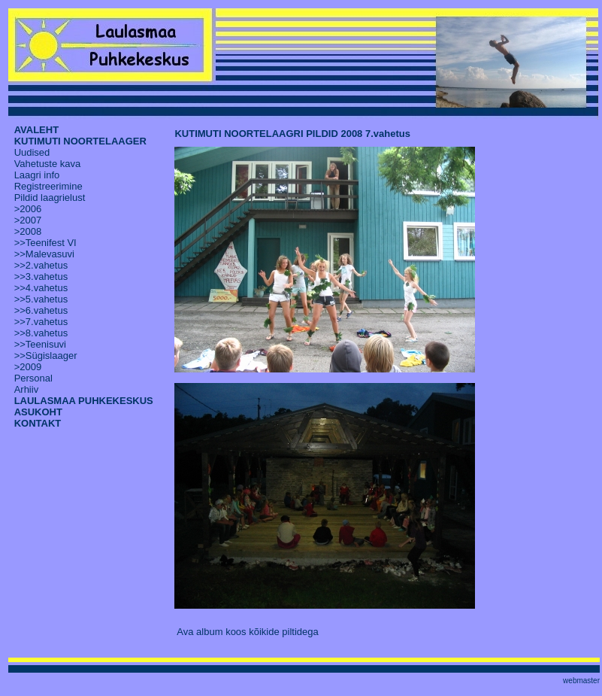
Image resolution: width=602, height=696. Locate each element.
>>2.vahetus (41, 265)
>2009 (28, 366)
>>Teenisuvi (40, 344)
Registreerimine (48, 186)
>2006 (28, 208)
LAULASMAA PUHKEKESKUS (83, 400)
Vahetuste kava (47, 163)
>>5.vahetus (41, 299)
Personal (33, 378)
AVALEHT (36, 129)
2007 (30, 220)
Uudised (32, 152)
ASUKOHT (38, 412)
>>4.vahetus (41, 287)
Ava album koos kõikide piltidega (247, 631)
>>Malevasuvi (44, 254)
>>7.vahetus (41, 321)
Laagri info (37, 175)
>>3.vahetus (41, 276)
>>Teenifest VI (45, 242)
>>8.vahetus (41, 333)
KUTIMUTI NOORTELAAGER (80, 141)
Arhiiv (26, 389)
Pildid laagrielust (50, 197)
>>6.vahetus (41, 310)
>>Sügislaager (45, 355)
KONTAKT (38, 423)
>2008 (28, 231)
